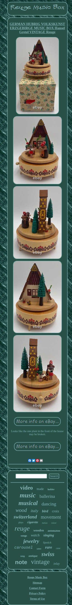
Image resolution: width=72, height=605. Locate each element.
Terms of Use (37, 598)
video (26, 488)
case (58, 548)
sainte (39, 549)
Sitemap (37, 582)
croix (55, 511)
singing (48, 535)
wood (21, 510)
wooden (39, 530)
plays (20, 522)
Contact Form (37, 588)
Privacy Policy (37, 593)
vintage (40, 561)
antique (33, 555)
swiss (48, 554)
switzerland (25, 517)
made (40, 489)
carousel (23, 547)
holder (51, 489)
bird (45, 511)
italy (34, 510)
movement (51, 517)
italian (44, 523)
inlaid (53, 523)
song (22, 556)
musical (28, 503)
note (21, 562)
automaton (54, 530)
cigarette (32, 522)
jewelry (31, 541)
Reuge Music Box (37, 577)
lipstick (47, 542)
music (28, 495)
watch (35, 535)
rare (48, 547)
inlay (57, 563)
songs (24, 535)
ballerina (47, 496)
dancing (48, 503)
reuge (22, 528)
